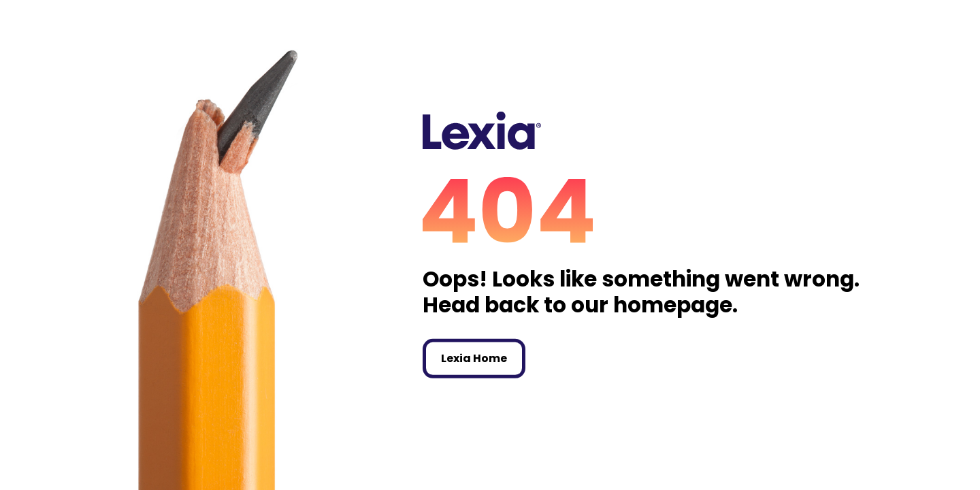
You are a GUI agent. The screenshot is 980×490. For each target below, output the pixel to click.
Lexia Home (474, 358)
